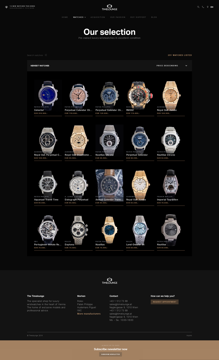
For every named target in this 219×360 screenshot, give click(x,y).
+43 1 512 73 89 (119, 301)
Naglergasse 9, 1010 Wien (124, 307)
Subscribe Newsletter (111, 354)
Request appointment (164, 302)
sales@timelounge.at (121, 304)
